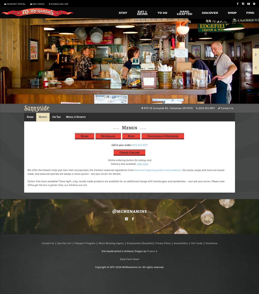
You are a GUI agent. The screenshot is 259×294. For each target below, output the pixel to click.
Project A (152, 251)
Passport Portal (15, 4)
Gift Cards (196, 243)
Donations (211, 243)
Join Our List (64, 243)
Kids (131, 136)
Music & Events (76, 117)
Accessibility (181, 243)
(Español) (147, 243)
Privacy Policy (162, 243)
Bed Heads (37, 4)
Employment (134, 243)
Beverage (108, 136)
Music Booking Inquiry (111, 243)
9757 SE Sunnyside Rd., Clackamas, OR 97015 (167, 108)
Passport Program (85, 243)
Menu (85, 136)
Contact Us (225, 108)
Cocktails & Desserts (162, 136)
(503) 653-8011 (205, 108)
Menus (43, 117)
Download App (58, 4)
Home (30, 117)
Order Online (129, 152)
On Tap (56, 117)
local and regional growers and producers (158, 170)
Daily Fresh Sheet (129, 259)
